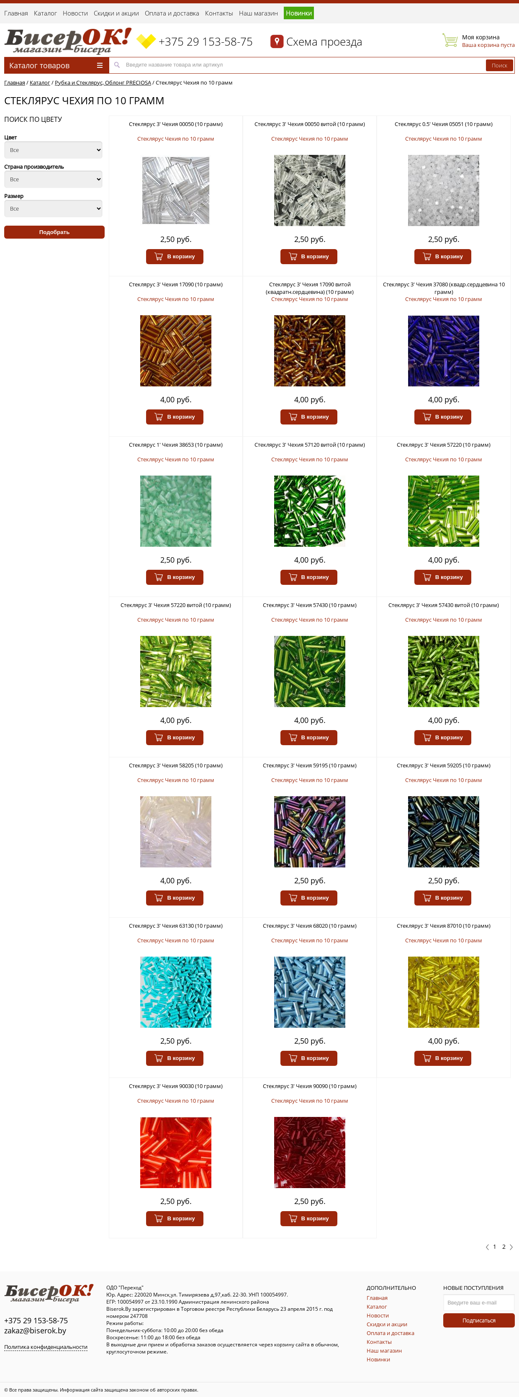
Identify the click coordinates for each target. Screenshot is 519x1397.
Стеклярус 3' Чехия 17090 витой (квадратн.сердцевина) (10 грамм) (310, 288)
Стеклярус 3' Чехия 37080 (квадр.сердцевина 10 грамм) (444, 288)
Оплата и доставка (172, 13)
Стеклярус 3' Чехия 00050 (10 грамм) (176, 124)
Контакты (219, 13)
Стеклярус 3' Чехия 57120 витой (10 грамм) (309, 444)
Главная (16, 13)
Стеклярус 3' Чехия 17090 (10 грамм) (176, 284)
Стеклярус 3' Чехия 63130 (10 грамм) (176, 925)
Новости (75, 13)
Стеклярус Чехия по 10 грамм (194, 82)
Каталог (45, 13)
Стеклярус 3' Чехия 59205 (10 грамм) (444, 765)
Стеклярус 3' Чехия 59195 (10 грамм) (310, 765)
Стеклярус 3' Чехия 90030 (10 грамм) (176, 1086)
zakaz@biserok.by (35, 1330)
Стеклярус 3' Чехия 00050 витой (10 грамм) (309, 124)
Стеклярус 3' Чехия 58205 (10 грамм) (176, 765)
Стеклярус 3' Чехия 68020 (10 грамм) (310, 925)
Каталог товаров (56, 65)
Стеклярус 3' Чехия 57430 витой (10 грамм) (443, 605)
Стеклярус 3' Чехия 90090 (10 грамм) (310, 1086)
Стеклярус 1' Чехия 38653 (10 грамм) (176, 444)
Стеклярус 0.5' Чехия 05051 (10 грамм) (444, 124)
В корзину (174, 256)
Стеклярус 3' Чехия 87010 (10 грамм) (444, 925)
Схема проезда (324, 41)
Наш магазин (258, 13)
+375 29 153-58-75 (206, 41)
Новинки (299, 13)
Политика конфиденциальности (45, 1347)
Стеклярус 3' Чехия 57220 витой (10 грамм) (176, 605)
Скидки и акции (116, 13)
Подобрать (54, 232)
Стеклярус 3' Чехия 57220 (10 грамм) (444, 444)
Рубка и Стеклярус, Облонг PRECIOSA (103, 82)
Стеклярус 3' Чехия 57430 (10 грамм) (310, 605)
